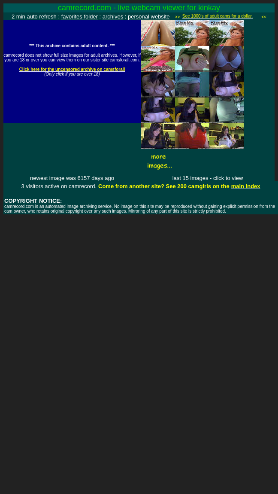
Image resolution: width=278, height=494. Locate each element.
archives (113, 16)
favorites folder (79, 16)
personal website (149, 16)
